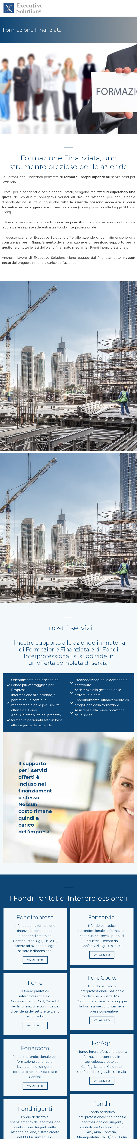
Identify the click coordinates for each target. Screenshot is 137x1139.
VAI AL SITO (35, 961)
